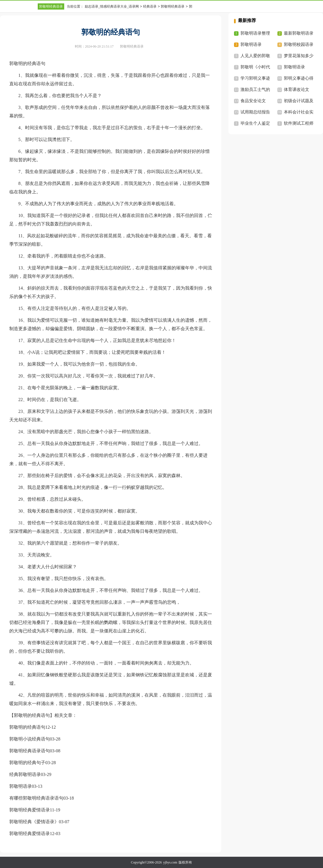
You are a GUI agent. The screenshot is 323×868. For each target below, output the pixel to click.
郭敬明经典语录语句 (29, 750)
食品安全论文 (253, 101)
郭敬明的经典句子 (27, 762)
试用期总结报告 (255, 112)
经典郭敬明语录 (25, 774)
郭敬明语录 (20, 786)
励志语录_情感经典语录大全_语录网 (112, 6)
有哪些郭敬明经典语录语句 (36, 798)
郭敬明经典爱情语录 (29, 809)
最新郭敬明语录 (298, 33)
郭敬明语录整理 (255, 33)
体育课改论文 (296, 89)
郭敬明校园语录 (298, 44)
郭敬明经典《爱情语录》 (34, 821)
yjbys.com (170, 862)
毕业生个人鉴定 (255, 123)
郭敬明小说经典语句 (29, 739)
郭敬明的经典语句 (27, 727)
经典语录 (150, 6)
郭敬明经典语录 (51, 6)
